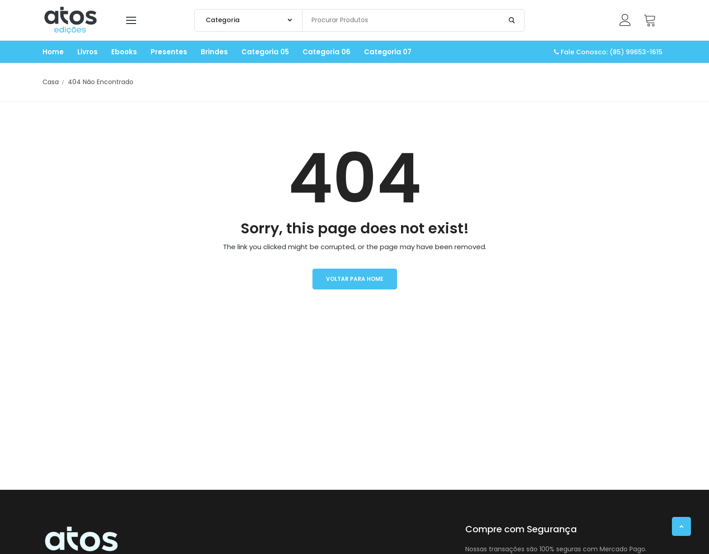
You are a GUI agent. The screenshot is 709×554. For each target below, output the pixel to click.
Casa (51, 81)
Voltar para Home (354, 279)
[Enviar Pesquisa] (512, 20)
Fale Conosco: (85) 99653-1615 (608, 52)
